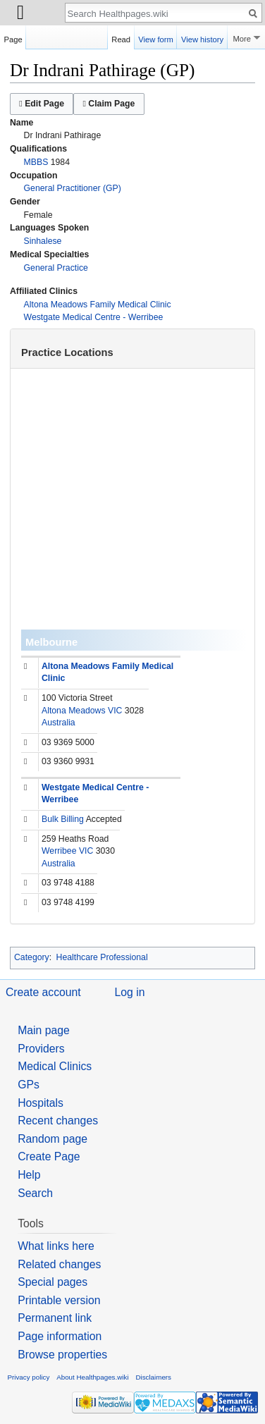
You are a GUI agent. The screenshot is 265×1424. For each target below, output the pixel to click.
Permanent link (55, 1318)
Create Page (49, 1156)
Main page (44, 1030)
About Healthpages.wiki (92, 1377)
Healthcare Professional (102, 957)
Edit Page (41, 104)
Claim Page (108, 104)
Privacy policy (29, 1377)
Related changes (59, 1264)
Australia (58, 723)
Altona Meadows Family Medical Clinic (97, 304)
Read (120, 37)
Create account (43, 992)
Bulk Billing (63, 819)
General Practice (56, 268)
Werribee (59, 851)
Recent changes (58, 1121)
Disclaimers (153, 1377)
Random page (52, 1139)
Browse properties (62, 1355)
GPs (28, 1085)
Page (13, 37)
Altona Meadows (74, 711)
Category (31, 957)
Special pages (52, 1282)
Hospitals (40, 1103)
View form (155, 37)
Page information (59, 1336)
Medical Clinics (55, 1066)
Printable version (59, 1300)
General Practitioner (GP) (72, 188)
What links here (56, 1246)
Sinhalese (43, 241)
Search (35, 1193)
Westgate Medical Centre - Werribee (94, 317)
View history (202, 37)
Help (29, 1175)
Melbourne (51, 642)
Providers (41, 1049)
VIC (115, 711)
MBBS (36, 162)
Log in (130, 992)
